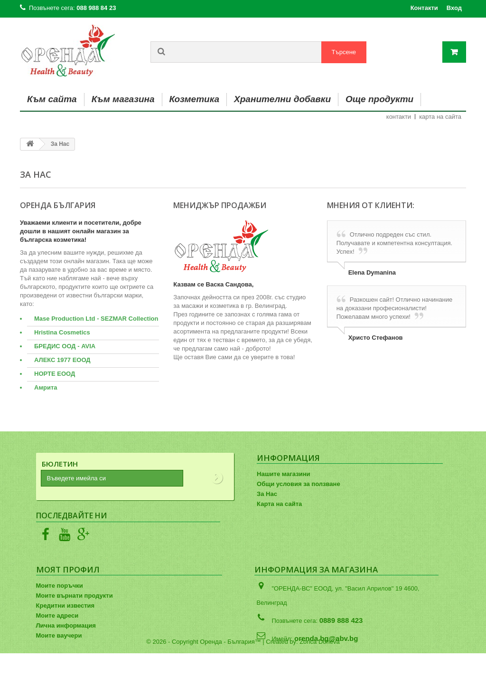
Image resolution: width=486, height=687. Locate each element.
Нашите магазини (283, 473)
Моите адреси (57, 615)
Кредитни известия (65, 605)
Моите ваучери (59, 635)
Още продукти (379, 99)
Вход (454, 7)
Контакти (424, 7)
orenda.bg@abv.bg (326, 638)
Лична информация (66, 625)
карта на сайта (440, 116)
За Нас (267, 493)
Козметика (194, 99)
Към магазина (123, 99)
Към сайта (52, 99)
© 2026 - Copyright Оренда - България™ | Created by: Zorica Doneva (242, 675)
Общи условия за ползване (298, 483)
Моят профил (68, 569)
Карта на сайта (279, 503)
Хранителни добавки (282, 99)
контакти (398, 116)
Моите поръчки (59, 585)
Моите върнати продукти (74, 595)
